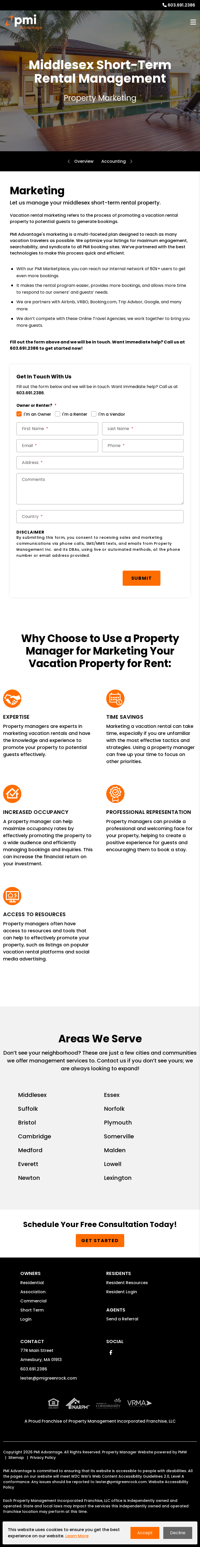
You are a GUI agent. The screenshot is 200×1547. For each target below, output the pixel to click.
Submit (102, 577)
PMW (182, 1450)
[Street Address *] (99, 462)
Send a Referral (122, 1317)
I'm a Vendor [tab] (111, 414)
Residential (32, 1281)
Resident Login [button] (121, 1290)
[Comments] (99, 488)
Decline (177, 1533)
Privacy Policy (43, 1456)
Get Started (100, 1239)
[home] (23, 22)
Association (33, 1290)
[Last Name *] (143, 428)
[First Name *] (57, 428)
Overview (83, 161)
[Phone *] (143, 445)
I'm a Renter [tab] (74, 414)
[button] (110, 1351)
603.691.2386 (181, 5)
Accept (145, 1533)
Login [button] (26, 1318)
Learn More (77, 1536)
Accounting (113, 161)
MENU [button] (193, 22)
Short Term (32, 1309)
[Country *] (99, 516)
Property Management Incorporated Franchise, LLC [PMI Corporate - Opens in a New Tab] (122, 1420)
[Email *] (57, 445)
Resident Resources (127, 1281)
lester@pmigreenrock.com (48, 1377)
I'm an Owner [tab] (37, 414)
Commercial (33, 1299)
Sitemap (16, 1456)
